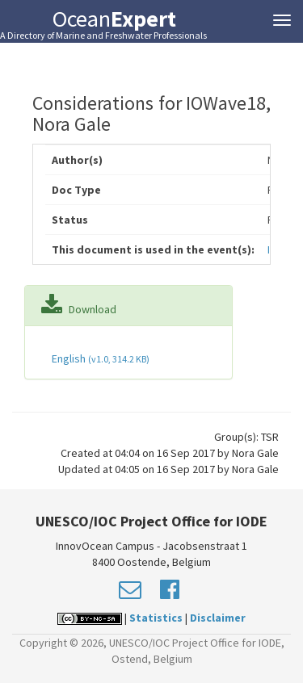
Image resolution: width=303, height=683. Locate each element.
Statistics (156, 617)
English (99, 358)
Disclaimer (218, 617)
